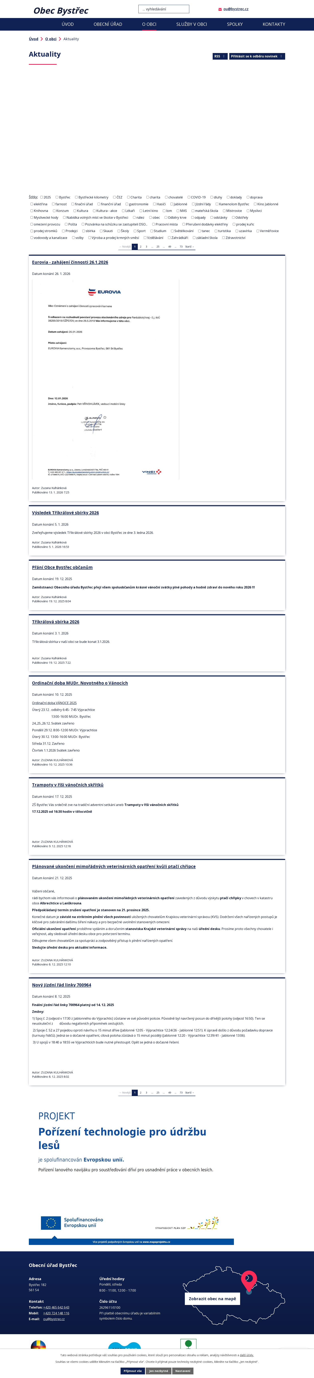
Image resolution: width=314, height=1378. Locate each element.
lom (169, 210)
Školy (125, 231)
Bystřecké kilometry (93, 197)
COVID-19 (198, 197)
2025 (47, 197)
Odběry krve (177, 217)
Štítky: (33, 197)
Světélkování (183, 231)
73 (181, 246)
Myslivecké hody (46, 217)
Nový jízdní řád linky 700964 (61, 981)
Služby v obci (191, 24)
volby (79, 238)
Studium (160, 231)
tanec (206, 231)
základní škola (206, 238)
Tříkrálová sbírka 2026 (55, 620)
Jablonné (180, 204)
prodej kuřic (245, 224)
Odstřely (241, 217)
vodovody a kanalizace (50, 238)
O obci (149, 24)
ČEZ (119, 197)
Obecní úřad (108, 24)
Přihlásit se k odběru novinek (257, 56)
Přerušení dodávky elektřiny (207, 224)
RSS (220, 56)
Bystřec (64, 197)
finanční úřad (111, 204)
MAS (183, 210)
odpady (200, 217)
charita (155, 197)
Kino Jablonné (267, 204)
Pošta (72, 224)
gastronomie (138, 204)
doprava (256, 197)
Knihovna (41, 210)
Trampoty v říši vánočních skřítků (68, 783)
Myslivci (256, 210)
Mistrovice (234, 210)
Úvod (68, 24)
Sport (141, 231)
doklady (236, 197)
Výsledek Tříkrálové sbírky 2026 (65, 512)
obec (156, 217)
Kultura (82, 210)
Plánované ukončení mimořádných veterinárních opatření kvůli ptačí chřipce (114, 864)
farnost (61, 204)
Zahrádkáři (179, 238)
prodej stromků (45, 231)
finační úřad (84, 204)
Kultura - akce (106, 210)
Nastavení (182, 1371)
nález (140, 217)
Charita (136, 197)
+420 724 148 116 (56, 1309)
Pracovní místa (167, 224)
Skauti (108, 231)
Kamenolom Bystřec (234, 204)
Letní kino (150, 210)
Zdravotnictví (235, 238)
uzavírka (245, 231)
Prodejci (71, 231)
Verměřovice (269, 231)
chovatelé (175, 197)
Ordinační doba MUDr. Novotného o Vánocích (80, 681)
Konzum (62, 210)
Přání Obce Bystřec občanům (62, 566)
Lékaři (130, 210)
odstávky (220, 217)
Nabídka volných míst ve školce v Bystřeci (97, 217)
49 (169, 246)
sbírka (90, 231)
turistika (224, 231)
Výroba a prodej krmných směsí (115, 238)
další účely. (247, 1355)
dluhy (218, 197)
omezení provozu (47, 224)
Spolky (235, 24)
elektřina (40, 204)
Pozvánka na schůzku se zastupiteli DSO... (116, 224)
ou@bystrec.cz (236, 8)
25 (158, 246)
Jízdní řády (203, 204)
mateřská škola (206, 210)
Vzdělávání (155, 238)
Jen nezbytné (158, 1371)
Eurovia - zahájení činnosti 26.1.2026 (70, 262)
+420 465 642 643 (56, 1303)
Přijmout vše (133, 1371)
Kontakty (274, 24)
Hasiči (161, 204)
